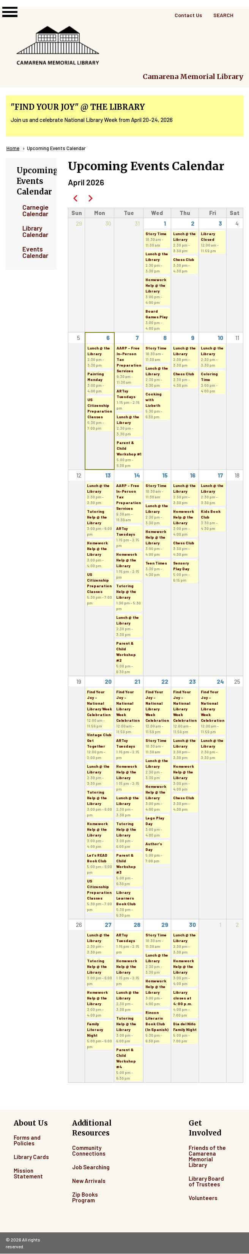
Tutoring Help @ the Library (97, 517)
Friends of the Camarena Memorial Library (207, 1156)
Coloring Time (209, 377)
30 (192, 924)
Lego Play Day (154, 821)
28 (137, 924)
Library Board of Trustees (206, 1181)
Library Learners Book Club (126, 898)
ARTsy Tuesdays (126, 394)
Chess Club (183, 259)
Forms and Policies (27, 1140)
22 (164, 681)
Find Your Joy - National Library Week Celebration (99, 703)
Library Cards (31, 1156)
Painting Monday (95, 377)
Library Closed (208, 236)
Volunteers (203, 1197)
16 (192, 475)
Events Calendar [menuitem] (34, 252)
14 (137, 475)
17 (220, 475)
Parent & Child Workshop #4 (126, 1058)
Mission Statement (28, 1173)
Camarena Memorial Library (193, 76)
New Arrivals (89, 1180)
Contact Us (188, 15)
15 (165, 475)
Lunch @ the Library (156, 256)
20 (108, 681)
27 (108, 924)
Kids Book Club (211, 514)
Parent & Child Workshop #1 (129, 448)
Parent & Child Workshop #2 (126, 652)
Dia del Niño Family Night (185, 1027)
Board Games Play (156, 314)
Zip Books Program (85, 1197)
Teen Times (156, 563)
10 (220, 337)
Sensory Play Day (181, 566)
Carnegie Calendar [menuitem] (34, 210)
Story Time (156, 233)
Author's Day (153, 846)
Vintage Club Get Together (99, 740)
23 (192, 681)
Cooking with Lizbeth (153, 400)
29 (164, 924)
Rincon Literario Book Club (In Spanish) (157, 1021)
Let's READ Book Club (97, 858)
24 (220, 681)
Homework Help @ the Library (155, 285)
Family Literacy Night (95, 1029)
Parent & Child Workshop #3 (126, 863)
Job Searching (91, 1167)
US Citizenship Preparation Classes (99, 408)
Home (12, 148)
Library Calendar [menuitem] (34, 231)
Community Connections (89, 1150)
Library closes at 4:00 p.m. (182, 998)
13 (108, 475)
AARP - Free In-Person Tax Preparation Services (129, 359)
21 (137, 681)
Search (223, 15)
